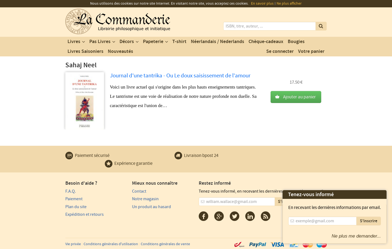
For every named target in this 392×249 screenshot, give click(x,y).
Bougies (296, 41)
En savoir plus (262, 3)
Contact (139, 191)
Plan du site (76, 206)
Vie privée (73, 244)
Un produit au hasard (151, 206)
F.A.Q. (70, 191)
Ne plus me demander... (356, 236)
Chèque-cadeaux (266, 41)
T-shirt (179, 41)
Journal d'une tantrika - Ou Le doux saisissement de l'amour (180, 75)
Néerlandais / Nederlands (217, 41)
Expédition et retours (84, 214)
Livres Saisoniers (85, 51)
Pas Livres (100, 41)
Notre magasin (145, 199)
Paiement (73, 199)
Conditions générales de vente (165, 244)
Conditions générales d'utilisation (111, 244)
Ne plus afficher (289, 3)
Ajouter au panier (299, 97)
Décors (127, 41)
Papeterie (153, 41)
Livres (74, 41)
